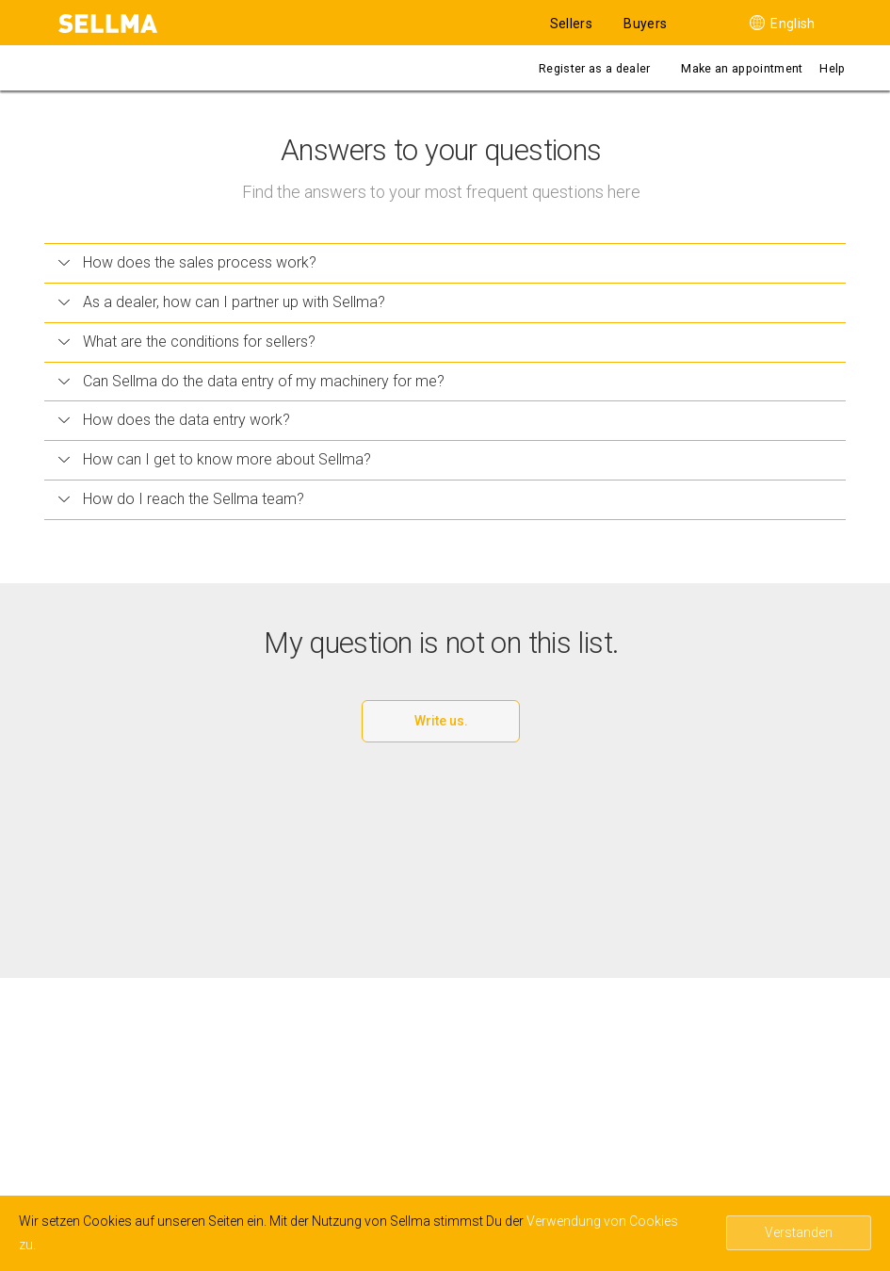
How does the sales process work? (187, 262)
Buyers (645, 23)
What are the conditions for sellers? (187, 341)
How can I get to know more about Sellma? (214, 459)
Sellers (571, 23)
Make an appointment (741, 68)
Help (832, 68)
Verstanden (799, 1232)
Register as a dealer (594, 68)
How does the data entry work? (174, 420)
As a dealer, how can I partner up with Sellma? (221, 302)
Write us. (441, 720)
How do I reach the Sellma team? (181, 499)
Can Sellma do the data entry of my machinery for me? (251, 381)
